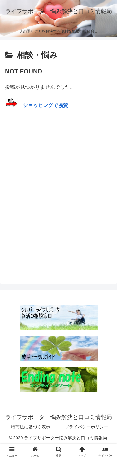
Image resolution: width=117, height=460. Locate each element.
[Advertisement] (58, 186)
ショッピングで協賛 (45, 105)
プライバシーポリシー (86, 426)
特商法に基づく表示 (30, 426)
